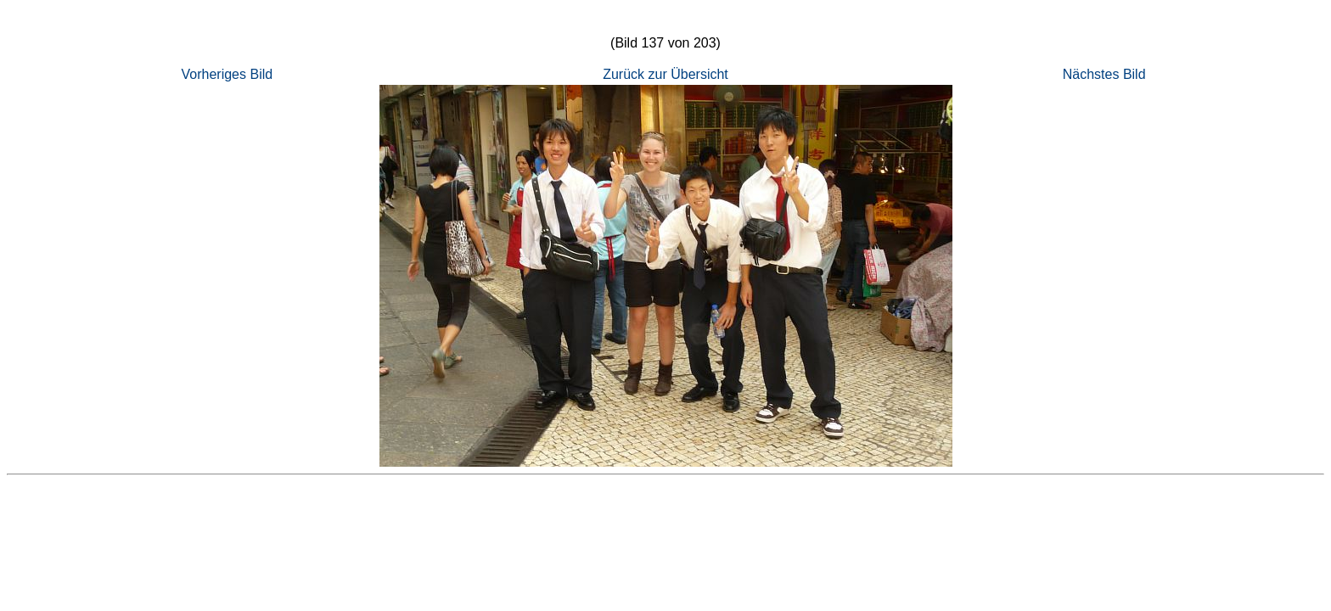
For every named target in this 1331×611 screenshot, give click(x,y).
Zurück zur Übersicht (665, 74)
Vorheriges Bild (227, 74)
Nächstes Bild (1104, 74)
